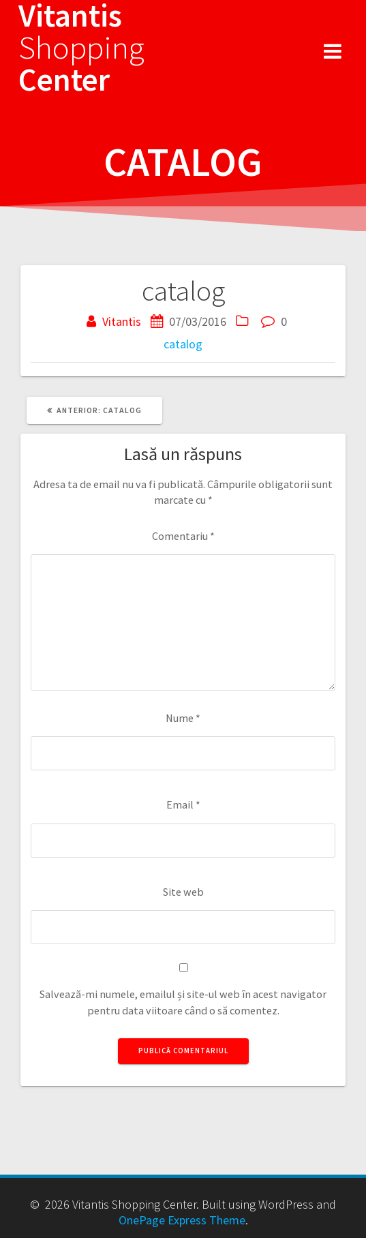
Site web (183, 892)
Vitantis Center (81, 47)
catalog (183, 344)
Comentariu (183, 536)
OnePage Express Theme (182, 1220)
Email (183, 804)
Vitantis (121, 321)
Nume (183, 718)
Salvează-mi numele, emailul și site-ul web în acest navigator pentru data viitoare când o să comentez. (183, 1001)
